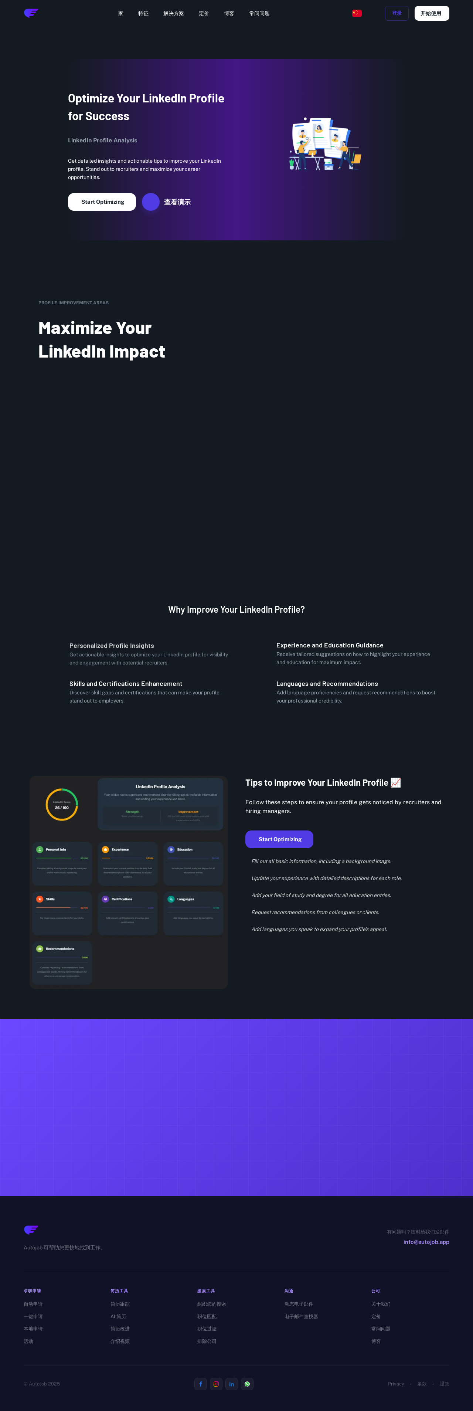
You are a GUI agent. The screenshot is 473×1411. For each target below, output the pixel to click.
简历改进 (120, 1329)
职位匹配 (207, 1316)
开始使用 (432, 13)
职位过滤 (207, 1329)
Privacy (396, 1384)
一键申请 (33, 1316)
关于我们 (381, 1304)
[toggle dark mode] (374, 13)
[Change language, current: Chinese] (357, 13)
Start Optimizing (102, 202)
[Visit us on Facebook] (200, 1384)
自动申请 (33, 1304)
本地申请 (33, 1329)
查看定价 (267, 1148)
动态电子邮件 (299, 1304)
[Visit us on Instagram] (216, 1384)
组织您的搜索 (211, 1304)
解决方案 (173, 13)
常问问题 (259, 13)
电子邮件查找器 (301, 1316)
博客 (229, 13)
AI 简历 (118, 1316)
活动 (28, 1341)
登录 (396, 13)
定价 (204, 13)
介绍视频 (120, 1341)
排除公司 (207, 1341)
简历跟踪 (120, 1304)
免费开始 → (212, 1148)
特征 (143, 13)
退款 (444, 1384)
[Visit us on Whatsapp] (247, 1384)
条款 (422, 1384)
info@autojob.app (426, 1242)
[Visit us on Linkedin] (231, 1384)
